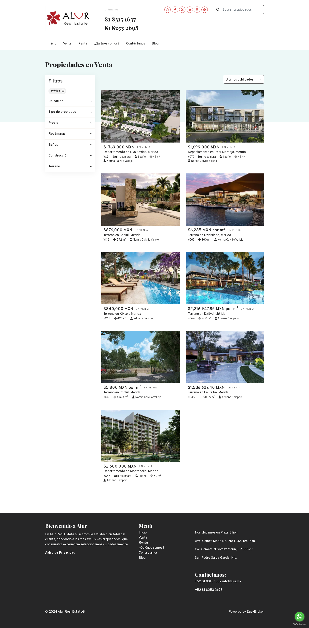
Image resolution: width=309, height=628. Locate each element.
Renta (82, 44)
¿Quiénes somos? (106, 44)
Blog (155, 44)
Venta (67, 44)
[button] (70, 101)
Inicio (52, 44)
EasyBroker (255, 612)
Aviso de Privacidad (60, 553)
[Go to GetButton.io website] (299, 624)
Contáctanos (135, 44)
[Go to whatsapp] (299, 617)
